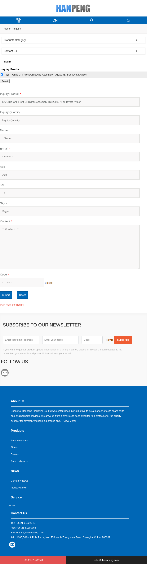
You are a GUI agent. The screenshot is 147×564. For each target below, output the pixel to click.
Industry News (18, 487)
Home (7, 28)
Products (17, 430)
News (15, 471)
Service (16, 497)
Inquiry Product (10, 93)
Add (2, 166)
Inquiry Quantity (10, 112)
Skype (4, 203)
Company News (19, 480)
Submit (6, 295)
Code (4, 274)
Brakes (14, 454)
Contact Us (19, 513)
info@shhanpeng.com (6, 373)
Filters (14, 447)
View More (69, 420)
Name (5, 130)
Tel (2, 185)
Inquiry (17, 28)
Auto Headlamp (19, 440)
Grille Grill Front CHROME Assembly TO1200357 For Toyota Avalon (49, 74)
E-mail (5, 148)
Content (6, 221)
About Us (17, 401)
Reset (22, 295)
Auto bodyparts (19, 461)
